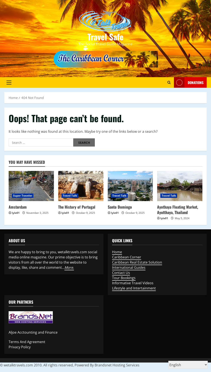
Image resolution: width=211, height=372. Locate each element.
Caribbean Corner (126, 257)
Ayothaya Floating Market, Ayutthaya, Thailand (177, 209)
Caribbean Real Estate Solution (137, 262)
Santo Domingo (120, 207)
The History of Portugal (76, 207)
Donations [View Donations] (188, 82)
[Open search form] (169, 82)
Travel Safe (105, 37)
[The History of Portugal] (80, 186)
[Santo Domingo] (130, 186)
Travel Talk (70, 195)
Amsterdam (18, 207)
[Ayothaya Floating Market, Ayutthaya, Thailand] (179, 186)
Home (117, 252)
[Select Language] (188, 365)
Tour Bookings (124, 277)
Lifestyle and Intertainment (134, 288)
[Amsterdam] (31, 186)
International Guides (128, 267)
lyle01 (16, 213)
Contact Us (121, 272)
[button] (9, 82)
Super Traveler (22, 195)
